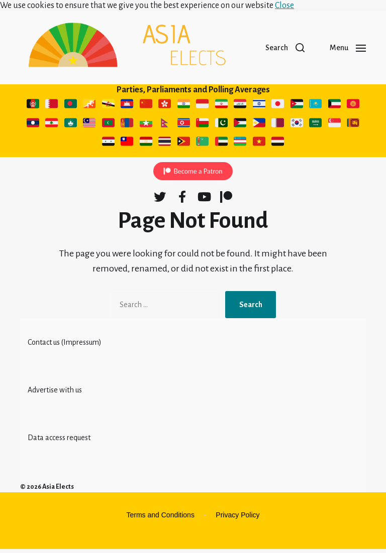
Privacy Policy (237, 519)
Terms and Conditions (161, 519)
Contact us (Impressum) (65, 346)
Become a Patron (197, 175)
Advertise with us (55, 394)
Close (284, 5)
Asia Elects (58, 490)
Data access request (59, 442)
